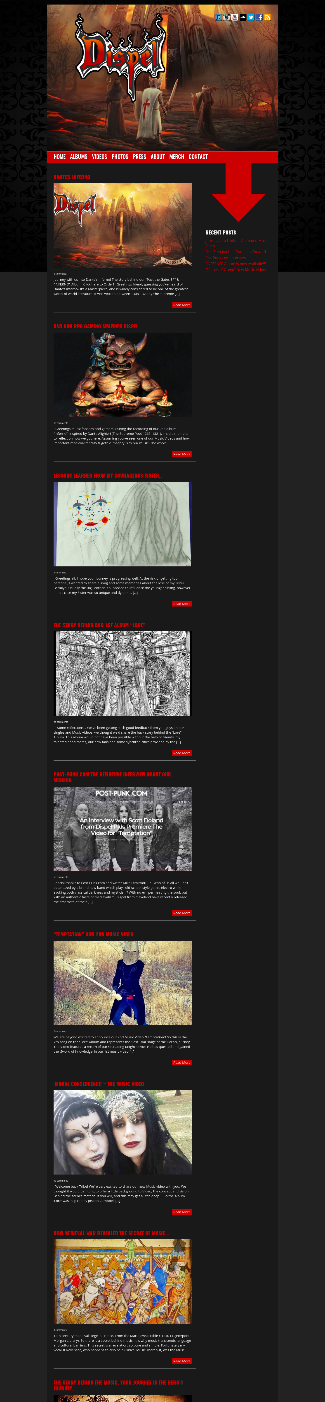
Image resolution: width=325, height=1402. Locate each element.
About (158, 157)
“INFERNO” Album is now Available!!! (235, 263)
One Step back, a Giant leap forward (235, 251)
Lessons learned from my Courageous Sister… (108, 476)
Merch (176, 157)
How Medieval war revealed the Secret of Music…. (112, 1233)
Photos (120, 157)
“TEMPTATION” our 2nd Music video (93, 934)
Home (60, 157)
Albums (78, 157)
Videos (99, 157)
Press (139, 157)
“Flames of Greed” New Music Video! (235, 269)
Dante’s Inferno (72, 177)
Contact (198, 157)
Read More (182, 304)
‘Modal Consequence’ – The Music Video (99, 1084)
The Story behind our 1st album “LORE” (99, 625)
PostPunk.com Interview (225, 257)
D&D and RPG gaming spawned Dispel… (98, 326)
